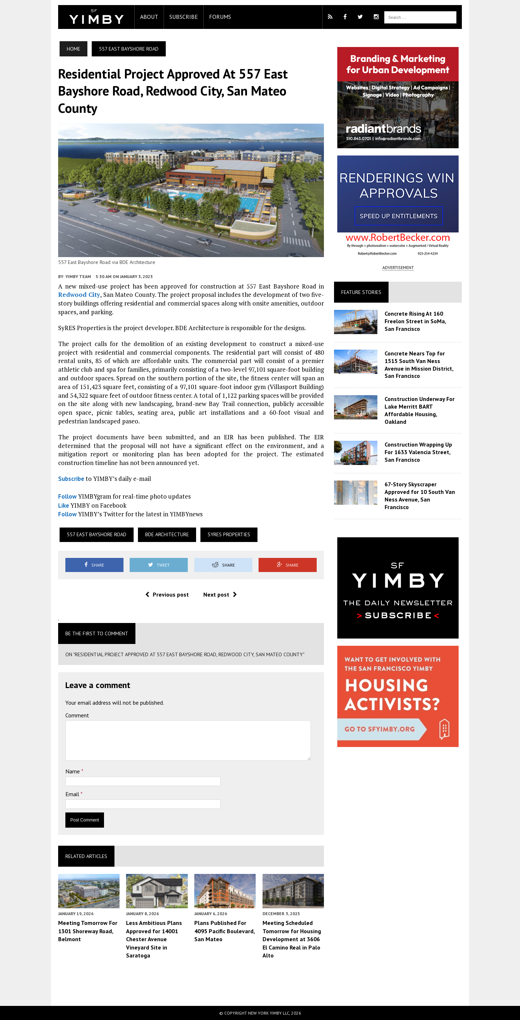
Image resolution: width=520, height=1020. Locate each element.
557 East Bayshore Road (85, 535)
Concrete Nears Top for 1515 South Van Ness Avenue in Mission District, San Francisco (426, 364)
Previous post (163, 595)
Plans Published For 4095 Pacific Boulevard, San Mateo (221, 933)
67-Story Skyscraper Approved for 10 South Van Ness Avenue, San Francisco (424, 486)
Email (61, 794)
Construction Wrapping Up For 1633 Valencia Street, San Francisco (427, 446)
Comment (66, 716)
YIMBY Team (67, 286)
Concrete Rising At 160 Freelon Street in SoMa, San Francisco (425, 321)
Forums (209, 16)
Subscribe (172, 16)
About (138, 16)
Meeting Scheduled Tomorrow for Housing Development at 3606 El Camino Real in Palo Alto (294, 936)
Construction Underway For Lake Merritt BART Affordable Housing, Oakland (426, 406)
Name (62, 772)
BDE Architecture (156, 535)
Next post (216, 595)
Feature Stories (365, 292)
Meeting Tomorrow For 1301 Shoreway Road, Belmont (76, 933)
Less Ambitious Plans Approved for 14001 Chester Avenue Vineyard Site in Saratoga (147, 940)
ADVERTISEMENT (405, 267)
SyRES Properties (217, 535)
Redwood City (68, 304)
